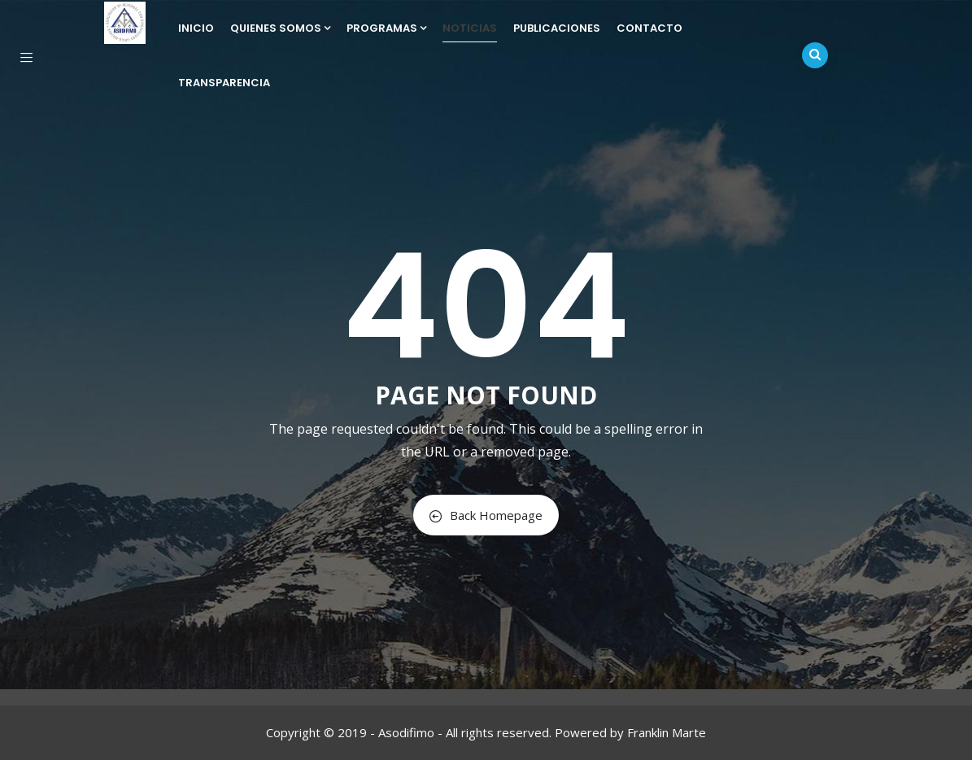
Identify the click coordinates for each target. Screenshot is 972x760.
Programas (386, 28)
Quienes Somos (280, 28)
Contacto (649, 28)
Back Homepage (486, 515)
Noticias (469, 28)
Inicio (196, 28)
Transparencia (224, 82)
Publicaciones (556, 28)
